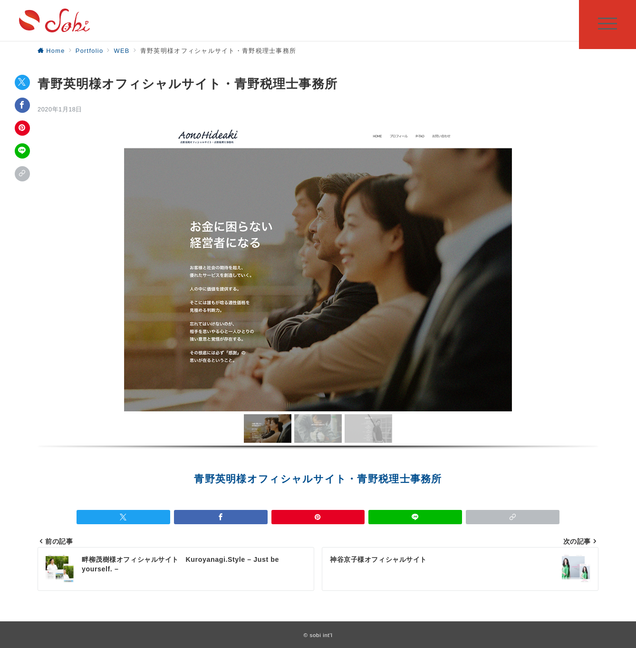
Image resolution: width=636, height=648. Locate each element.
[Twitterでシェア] (22, 82)
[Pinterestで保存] (22, 128)
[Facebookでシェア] (22, 105)
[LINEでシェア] (22, 151)
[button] (267, 428)
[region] (318, 298)
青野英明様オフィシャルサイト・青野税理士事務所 (318, 479)
